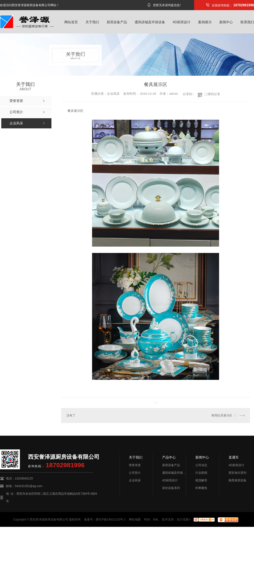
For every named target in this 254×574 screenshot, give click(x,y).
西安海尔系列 (237, 472)
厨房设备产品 (117, 22)
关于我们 (92, 22)
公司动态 (201, 465)
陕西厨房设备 (237, 480)
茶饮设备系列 (171, 488)
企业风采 (135, 480)
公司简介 (135, 472)
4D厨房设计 (181, 22)
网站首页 (71, 22)
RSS (147, 519)
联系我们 (247, 22)
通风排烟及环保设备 (150, 22)
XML (156, 519)
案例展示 (205, 22)
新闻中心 (226, 22)
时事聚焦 (201, 488)
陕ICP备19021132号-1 (111, 519)
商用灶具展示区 (221, 415)
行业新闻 (201, 472)
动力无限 (183, 519)
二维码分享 (212, 94)
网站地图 (135, 519)
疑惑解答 (201, 480)
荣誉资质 (135, 465)
